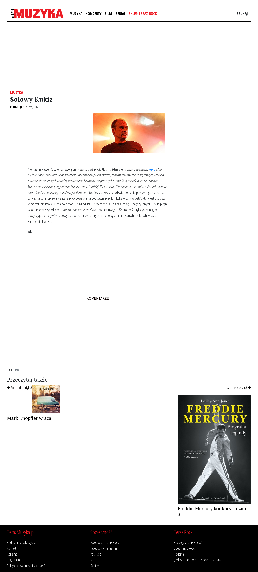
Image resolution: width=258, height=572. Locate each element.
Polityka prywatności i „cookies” (26, 565)
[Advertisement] (129, 56)
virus (16, 369)
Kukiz (152, 169)
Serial (120, 13)
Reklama (12, 554)
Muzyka (76, 13)
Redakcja (16, 107)
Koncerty (94, 13)
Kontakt (11, 548)
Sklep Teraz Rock (143, 13)
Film (108, 13)
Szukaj (242, 13)
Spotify (94, 565)
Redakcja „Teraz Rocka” (188, 542)
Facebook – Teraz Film (104, 548)
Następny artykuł (238, 387)
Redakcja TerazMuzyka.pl (22, 542)
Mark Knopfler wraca (29, 418)
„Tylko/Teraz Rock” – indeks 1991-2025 (198, 559)
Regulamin (13, 559)
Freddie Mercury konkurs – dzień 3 (213, 511)
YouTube (95, 554)
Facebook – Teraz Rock (104, 542)
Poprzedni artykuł (19, 387)
